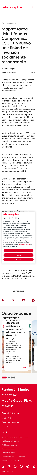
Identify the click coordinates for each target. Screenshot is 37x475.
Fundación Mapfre (15, 390)
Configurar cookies (9, 449)
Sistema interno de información (15, 437)
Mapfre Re (9, 395)
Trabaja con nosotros (10, 422)
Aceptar (18, 259)
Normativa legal (8, 453)
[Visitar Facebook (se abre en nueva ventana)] (3, 467)
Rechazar (18, 255)
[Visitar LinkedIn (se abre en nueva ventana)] (21, 467)
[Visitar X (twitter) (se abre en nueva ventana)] (27, 467)
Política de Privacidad (10, 246)
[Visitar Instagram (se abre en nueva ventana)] (15, 467)
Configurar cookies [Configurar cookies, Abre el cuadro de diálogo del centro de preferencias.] (18, 250)
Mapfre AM (6, 418)
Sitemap (5, 426)
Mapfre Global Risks (17, 400)
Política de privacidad (10, 441)
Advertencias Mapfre (10, 460)
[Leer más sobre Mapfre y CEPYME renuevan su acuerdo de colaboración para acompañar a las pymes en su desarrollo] (16, 368)
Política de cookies (9, 445)
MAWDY (8, 406)
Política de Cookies (24, 244)
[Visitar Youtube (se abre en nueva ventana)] (9, 467)
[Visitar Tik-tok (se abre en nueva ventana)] (33, 467)
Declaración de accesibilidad (13, 457)
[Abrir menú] (32, 7)
